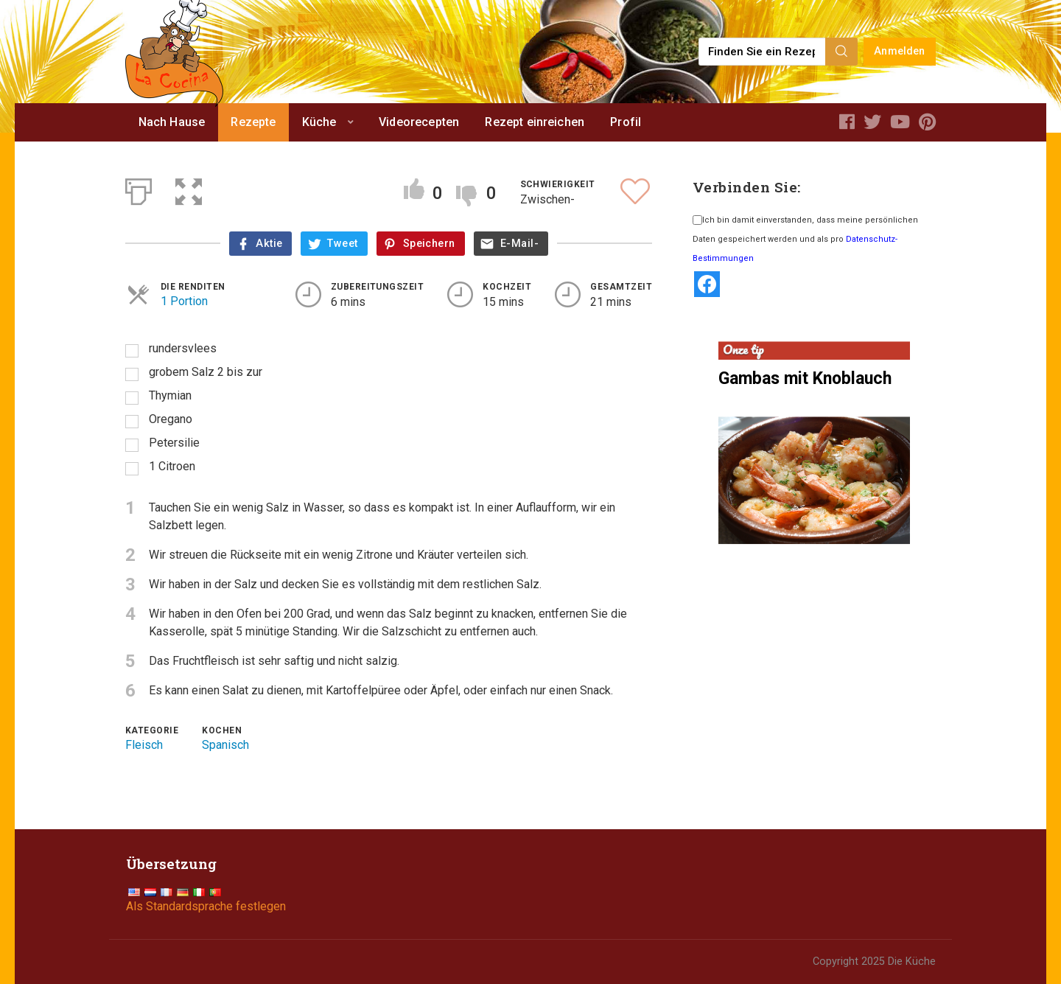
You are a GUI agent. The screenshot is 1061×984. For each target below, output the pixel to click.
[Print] (138, 188)
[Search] (841, 52)
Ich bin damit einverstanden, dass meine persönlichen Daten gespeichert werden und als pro (805, 239)
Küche (319, 122)
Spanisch (225, 745)
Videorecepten (419, 122)
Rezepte (253, 122)
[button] (188, 188)
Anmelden (899, 51)
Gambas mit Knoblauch (805, 378)
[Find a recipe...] (762, 52)
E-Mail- (519, 243)
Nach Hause (172, 122)
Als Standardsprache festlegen (206, 906)
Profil (625, 122)
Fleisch (144, 745)
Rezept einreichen (534, 122)
